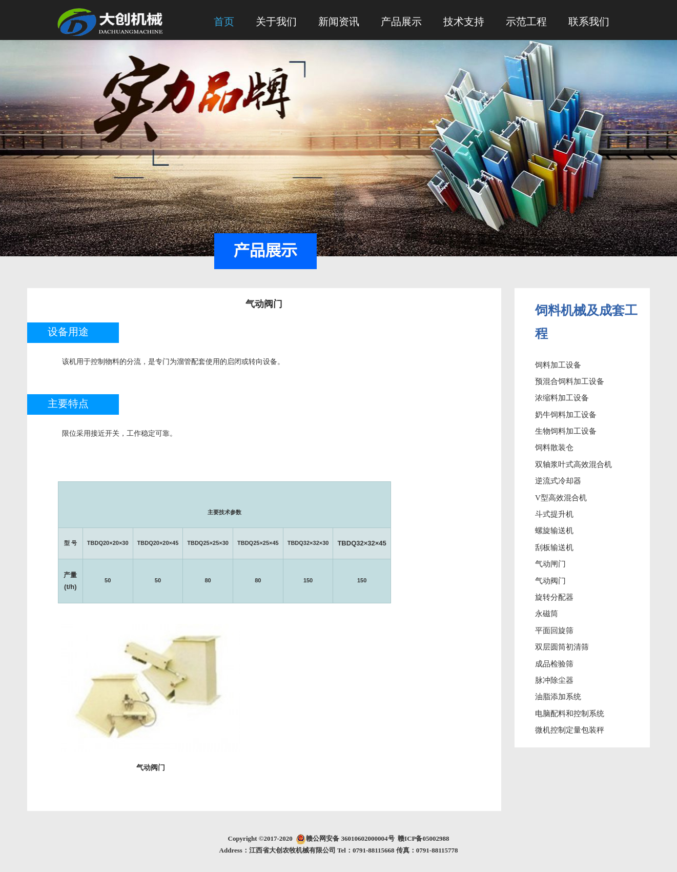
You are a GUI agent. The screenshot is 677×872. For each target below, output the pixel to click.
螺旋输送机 (554, 530)
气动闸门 (550, 564)
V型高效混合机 (561, 498)
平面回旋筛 (554, 630)
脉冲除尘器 (554, 680)
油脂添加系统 (558, 697)
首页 (224, 21)
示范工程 (526, 21)
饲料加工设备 (558, 365)
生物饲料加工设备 (566, 431)
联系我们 (588, 21)
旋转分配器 (554, 597)
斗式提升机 (554, 514)
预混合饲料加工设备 (569, 381)
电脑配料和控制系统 (569, 713)
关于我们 (276, 21)
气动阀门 (550, 581)
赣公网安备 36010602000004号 (352, 838)
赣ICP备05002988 (423, 838)
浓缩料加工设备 (562, 398)
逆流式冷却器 (558, 481)
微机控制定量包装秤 (569, 730)
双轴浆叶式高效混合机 (573, 464)
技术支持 (463, 21)
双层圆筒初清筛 (562, 647)
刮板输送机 (554, 547)
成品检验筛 (554, 664)
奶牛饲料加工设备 (566, 415)
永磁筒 (546, 614)
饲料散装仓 (554, 447)
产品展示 (401, 21)
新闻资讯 (338, 21)
